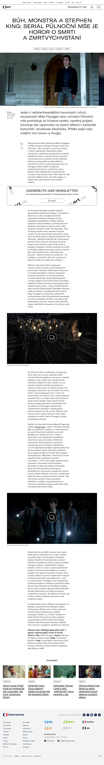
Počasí (5, 738)
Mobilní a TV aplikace (10, 744)
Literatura (7, 681)
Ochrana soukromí (26, 756)
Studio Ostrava (27, 732)
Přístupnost (37, 756)
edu (73, 2)
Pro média (26, 722)
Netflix (67, 49)
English (17, 756)
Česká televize (26, 2)
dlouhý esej (40, 427)
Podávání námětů (28, 741)
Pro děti (67, 2)
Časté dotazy (27, 744)
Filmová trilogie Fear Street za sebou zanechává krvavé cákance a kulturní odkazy (89, 691)
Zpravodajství (37, 2)
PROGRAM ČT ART (77, 7)
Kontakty (26, 747)
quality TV (59, 49)
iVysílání (51, 2)
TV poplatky (7, 728)
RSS (100, 756)
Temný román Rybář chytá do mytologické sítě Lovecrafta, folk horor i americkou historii (13, 691)
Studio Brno (27, 728)
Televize (37, 49)
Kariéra (25, 738)
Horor (51, 49)
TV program (59, 2)
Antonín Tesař (11, 114)
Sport (45, 2)
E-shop (5, 741)
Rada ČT (25, 735)
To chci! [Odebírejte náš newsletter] (52, 200)
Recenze (44, 49)
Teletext (6, 732)
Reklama (26, 725)
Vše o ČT (79, 2)
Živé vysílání (7, 725)
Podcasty (6, 735)
